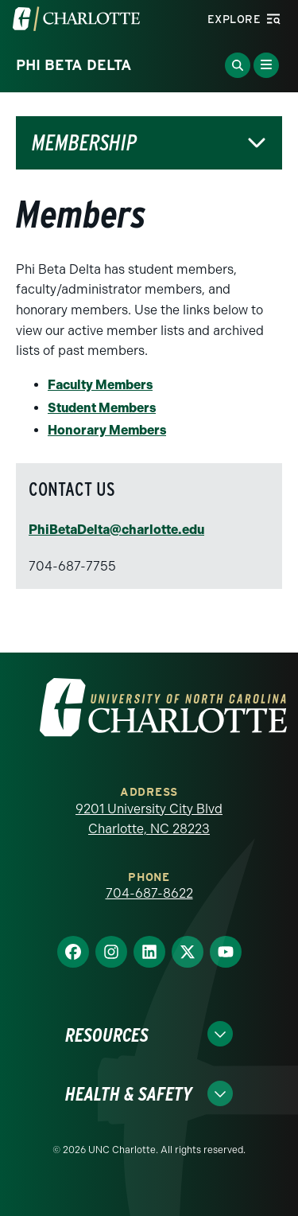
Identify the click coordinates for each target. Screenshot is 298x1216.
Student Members (102, 407)
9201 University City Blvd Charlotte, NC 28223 (149, 819)
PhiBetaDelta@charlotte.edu (116, 529)
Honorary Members (107, 430)
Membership (84, 143)
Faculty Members (100, 384)
